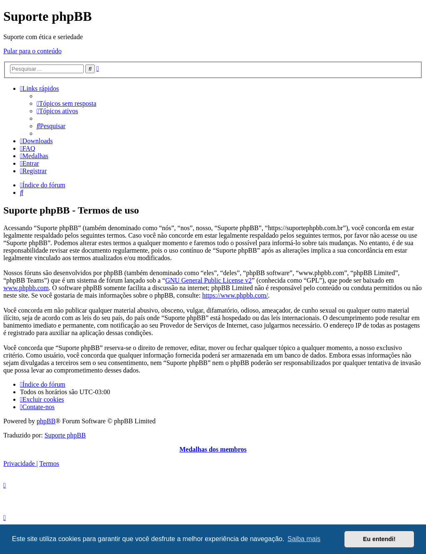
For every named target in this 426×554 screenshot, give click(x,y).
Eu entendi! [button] (379, 539)
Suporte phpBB (65, 435)
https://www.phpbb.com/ (235, 295)
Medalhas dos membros (213, 449)
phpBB (46, 421)
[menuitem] (67, 103)
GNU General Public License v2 (208, 280)
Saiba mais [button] (303, 538)
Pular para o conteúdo (32, 51)
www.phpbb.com (26, 287)
